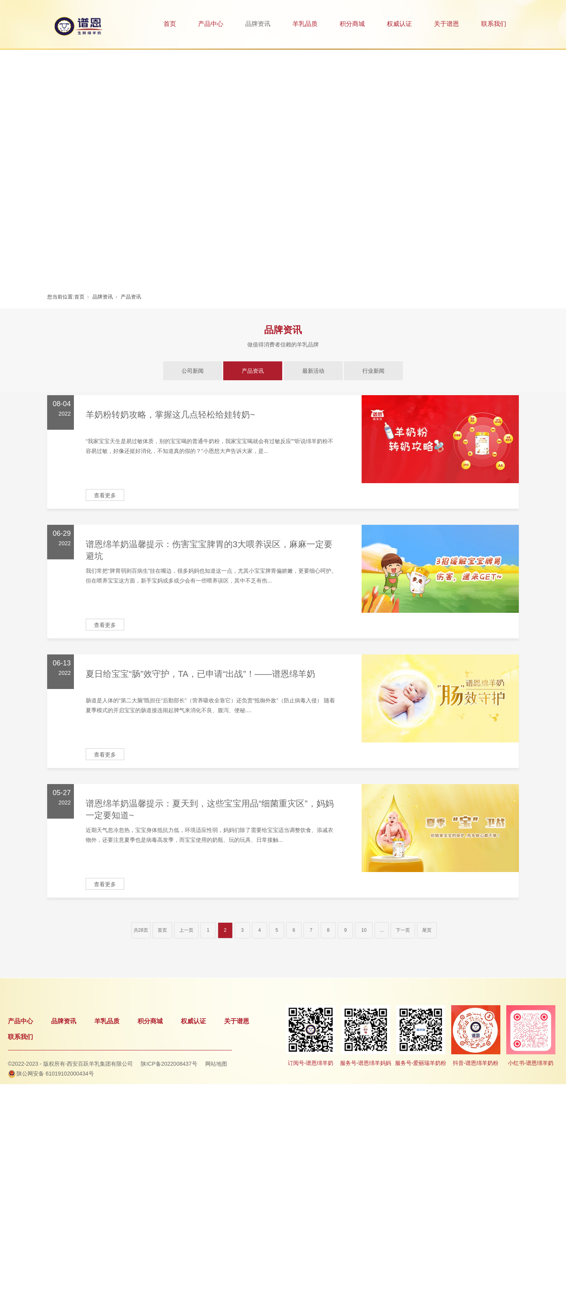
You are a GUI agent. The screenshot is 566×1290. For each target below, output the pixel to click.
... (382, 930)
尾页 (427, 930)
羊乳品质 (305, 23)
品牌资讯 (257, 23)
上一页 (186, 930)
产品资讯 (131, 297)
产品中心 (210, 23)
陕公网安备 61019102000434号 (55, 1073)
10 (363, 930)
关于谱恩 (446, 23)
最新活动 (313, 371)
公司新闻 (193, 371)
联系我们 (493, 23)
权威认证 (399, 23)
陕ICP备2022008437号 (169, 1064)
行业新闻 (373, 371)
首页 (170, 23)
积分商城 (352, 23)
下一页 (403, 930)
